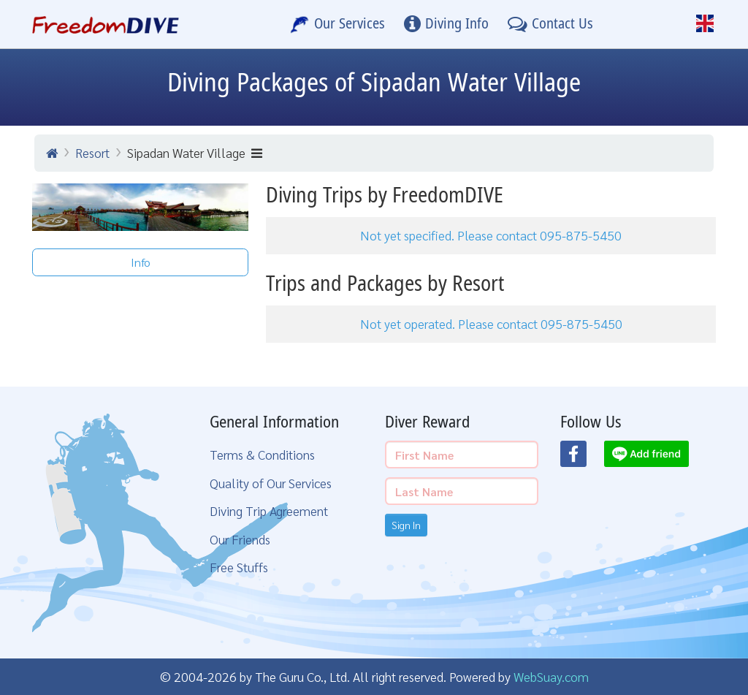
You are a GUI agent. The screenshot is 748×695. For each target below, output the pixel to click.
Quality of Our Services (271, 482)
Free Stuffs (239, 566)
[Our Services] (337, 24)
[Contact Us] (550, 24)
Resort (92, 152)
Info (140, 262)
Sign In (406, 524)
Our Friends (240, 539)
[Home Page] (105, 24)
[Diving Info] (446, 24)
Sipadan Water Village (194, 152)
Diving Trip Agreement (269, 510)
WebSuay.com (551, 676)
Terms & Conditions (262, 454)
